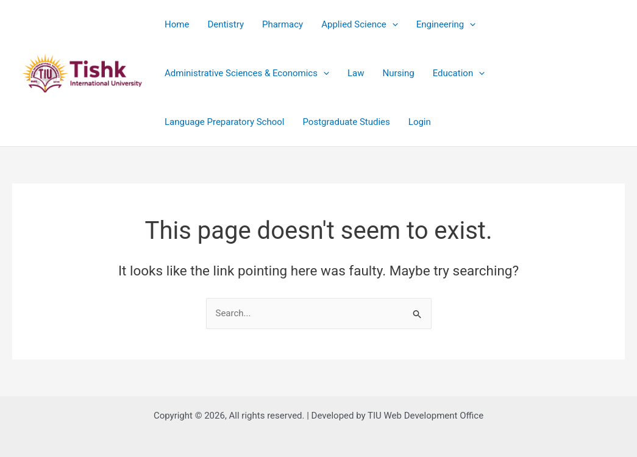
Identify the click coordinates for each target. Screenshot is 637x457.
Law (356, 73)
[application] (392, 24)
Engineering (446, 24)
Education (459, 73)
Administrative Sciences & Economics (247, 73)
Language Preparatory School (225, 121)
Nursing (398, 73)
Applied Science (359, 24)
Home (177, 24)
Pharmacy (282, 24)
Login (419, 121)
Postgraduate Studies (346, 121)
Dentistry (225, 24)
